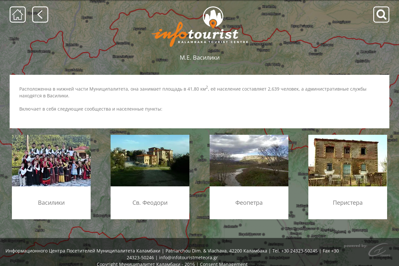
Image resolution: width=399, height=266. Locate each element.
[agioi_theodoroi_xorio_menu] (150, 137)
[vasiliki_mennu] (51, 137)
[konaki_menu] (347, 137)
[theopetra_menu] (249, 137)
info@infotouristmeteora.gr (188, 257)
